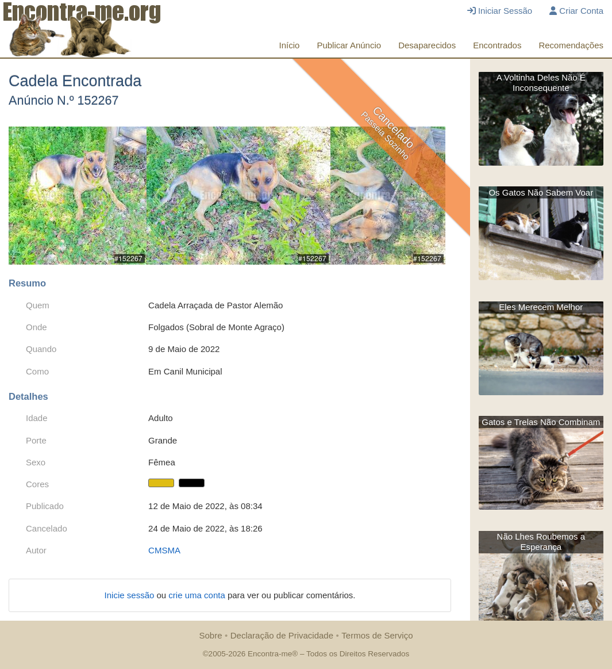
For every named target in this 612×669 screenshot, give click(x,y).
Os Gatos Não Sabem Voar (540, 192)
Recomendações (570, 45)
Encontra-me (270, 653)
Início (289, 45)
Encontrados (497, 45)
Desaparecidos (427, 45)
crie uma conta (198, 595)
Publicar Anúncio (349, 45)
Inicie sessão (131, 595)
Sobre (210, 635)
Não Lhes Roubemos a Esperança (541, 542)
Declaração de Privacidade (281, 635)
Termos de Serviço (377, 635)
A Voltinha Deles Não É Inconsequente (541, 82)
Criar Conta (576, 11)
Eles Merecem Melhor (541, 307)
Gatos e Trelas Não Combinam (541, 422)
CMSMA (164, 550)
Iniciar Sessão (499, 11)
